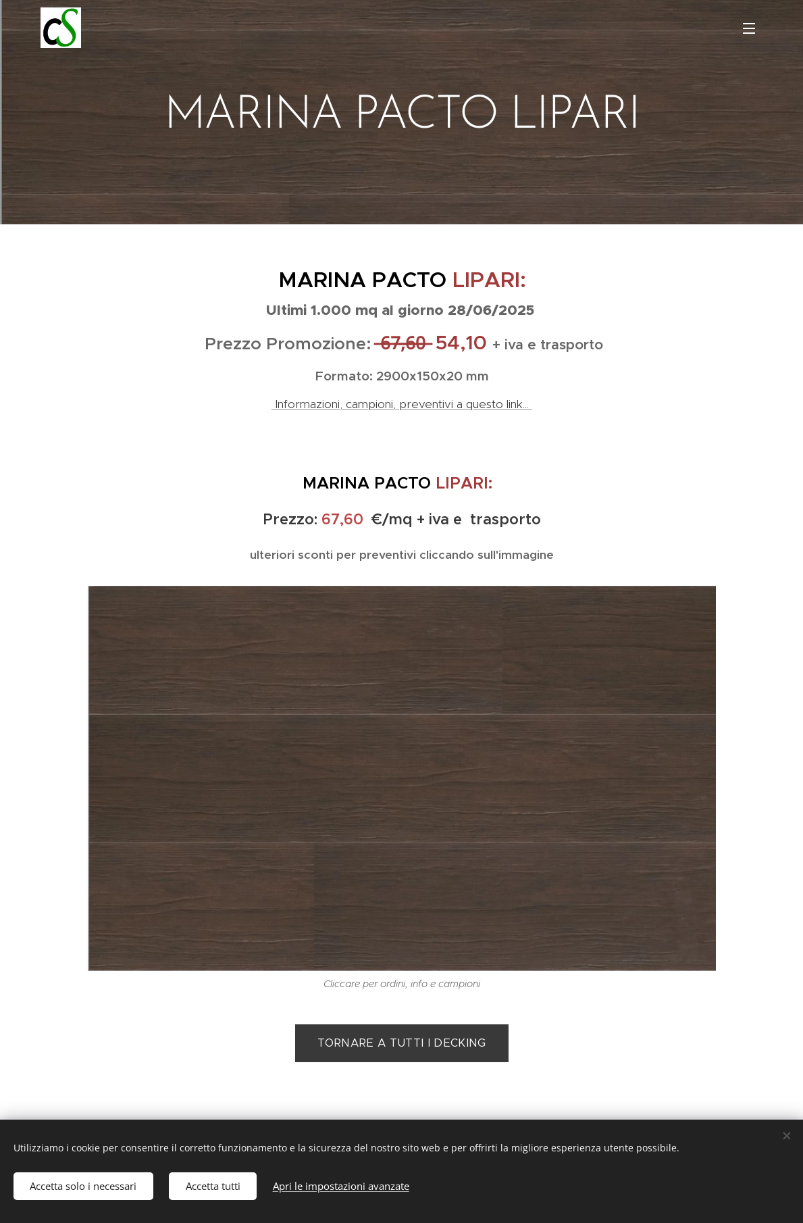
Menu (749, 28)
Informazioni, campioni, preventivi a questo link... (401, 404)
